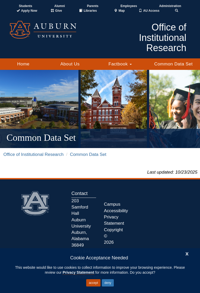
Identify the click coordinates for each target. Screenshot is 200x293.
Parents (92, 6)
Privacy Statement (78, 272)
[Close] (187, 253)
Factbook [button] (120, 64)
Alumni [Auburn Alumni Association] (59, 6)
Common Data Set (173, 64)
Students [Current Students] (25, 6)
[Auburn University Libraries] (88, 11)
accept (93, 283)
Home (23, 64)
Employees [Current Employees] (129, 6)
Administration (170, 6)
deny (107, 283)
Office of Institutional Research (33, 154)
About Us (70, 64)
